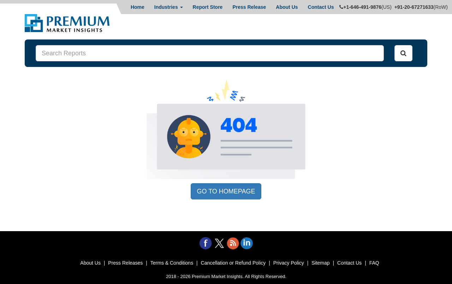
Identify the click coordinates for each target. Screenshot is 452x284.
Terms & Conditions (171, 263)
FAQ (374, 263)
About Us (287, 7)
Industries (168, 7)
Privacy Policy (288, 263)
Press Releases (125, 263)
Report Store (208, 7)
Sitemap (320, 263)
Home (137, 7)
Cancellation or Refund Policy (233, 263)
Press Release (249, 7)
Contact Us (321, 7)
